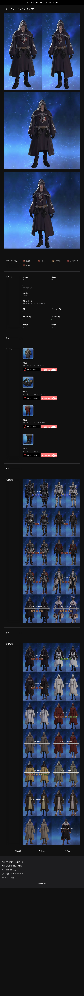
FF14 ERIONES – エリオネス (11, 978)
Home (42, 934)
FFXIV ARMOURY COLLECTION (42, 2)
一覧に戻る (16, 934)
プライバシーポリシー (9, 986)
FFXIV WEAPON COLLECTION (12, 974)
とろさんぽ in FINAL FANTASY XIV (13, 982)
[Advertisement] (42, 263)
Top (67, 934)
